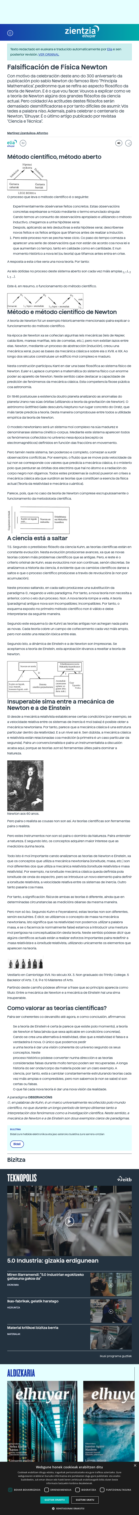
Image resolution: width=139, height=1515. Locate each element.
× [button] (135, 1465)
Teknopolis (22, 1177)
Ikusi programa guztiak (116, 1356)
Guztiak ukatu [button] (85, 1499)
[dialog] (69, 1488)
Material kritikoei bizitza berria (32, 1328)
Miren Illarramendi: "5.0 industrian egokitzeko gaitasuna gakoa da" (45, 1277)
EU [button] (23, 143)
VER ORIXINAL (48, 54)
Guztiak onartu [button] (55, 1499)
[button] (10, 33)
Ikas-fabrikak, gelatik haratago (32, 1301)
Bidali (17, 1144)
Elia (109, 49)
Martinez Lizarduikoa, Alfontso (27, 133)
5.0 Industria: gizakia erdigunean (52, 1260)
